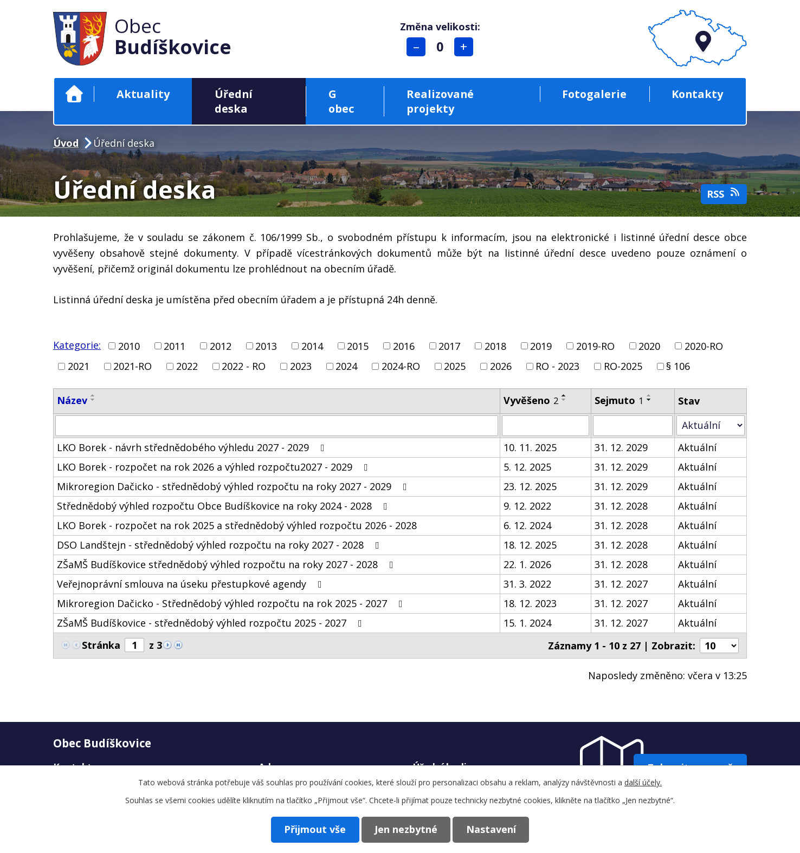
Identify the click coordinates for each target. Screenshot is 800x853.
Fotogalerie (594, 94)
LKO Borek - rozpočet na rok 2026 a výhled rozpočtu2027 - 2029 (214, 466)
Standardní (440, 46)
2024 (346, 366)
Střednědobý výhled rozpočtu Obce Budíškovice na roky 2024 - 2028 (224, 505)
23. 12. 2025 (530, 486)
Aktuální (697, 447)
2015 (358, 345)
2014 (312, 345)
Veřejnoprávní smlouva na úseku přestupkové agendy (191, 583)
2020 (649, 345)
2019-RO (595, 345)
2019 (541, 345)
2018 (495, 345)
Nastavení (494, 829)
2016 (404, 345)
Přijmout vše (312, 829)
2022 (187, 366)
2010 (129, 345)
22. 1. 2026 (527, 564)
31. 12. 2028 (621, 505)
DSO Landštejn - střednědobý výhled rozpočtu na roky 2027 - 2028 (220, 544)
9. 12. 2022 (527, 505)
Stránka (101, 645)
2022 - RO (244, 366)
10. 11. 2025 (530, 447)
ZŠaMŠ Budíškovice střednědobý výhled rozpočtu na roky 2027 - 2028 (227, 564)
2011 (174, 345)
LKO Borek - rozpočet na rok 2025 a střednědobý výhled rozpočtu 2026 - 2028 (237, 525)
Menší (416, 46)
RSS (724, 193)
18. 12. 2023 (530, 603)
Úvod (74, 94)
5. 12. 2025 (527, 466)
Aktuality (143, 94)
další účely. (643, 782)
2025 (455, 366)
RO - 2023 (557, 366)
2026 (501, 366)
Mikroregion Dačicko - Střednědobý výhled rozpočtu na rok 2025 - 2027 (232, 603)
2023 (301, 366)
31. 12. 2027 (621, 583)
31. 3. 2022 (527, 583)
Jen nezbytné (406, 829)
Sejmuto (619, 400)
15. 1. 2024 (527, 622)
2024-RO (401, 366)
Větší (464, 46)
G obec (341, 101)
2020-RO (704, 345)
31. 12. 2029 (621, 447)
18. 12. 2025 (530, 544)
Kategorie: (77, 344)
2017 (449, 345)
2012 (220, 345)
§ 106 (678, 366)
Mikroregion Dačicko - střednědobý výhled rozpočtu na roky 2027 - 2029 (234, 486)
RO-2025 (623, 366)
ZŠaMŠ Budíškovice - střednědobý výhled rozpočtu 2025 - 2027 (211, 622)
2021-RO (132, 366)
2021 (78, 366)
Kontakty (697, 94)
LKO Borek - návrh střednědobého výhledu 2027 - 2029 (193, 447)
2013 (266, 345)
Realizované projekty (440, 101)
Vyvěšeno (531, 400)
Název (72, 400)
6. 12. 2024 (527, 525)
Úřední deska (234, 101)
